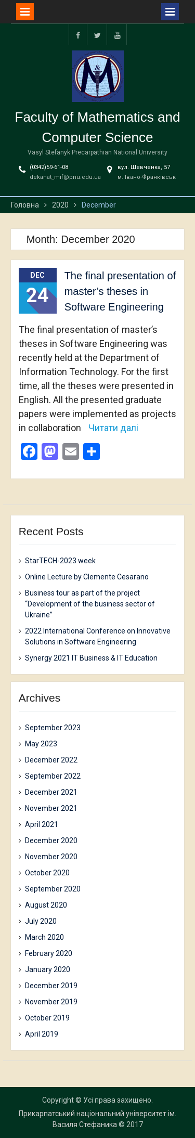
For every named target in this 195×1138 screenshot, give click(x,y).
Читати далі (113, 427)
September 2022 (53, 776)
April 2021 (41, 824)
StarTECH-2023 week (60, 561)
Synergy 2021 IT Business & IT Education (91, 658)
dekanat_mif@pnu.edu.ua (65, 177)
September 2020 (53, 889)
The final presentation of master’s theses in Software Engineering (120, 291)
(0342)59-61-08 (49, 167)
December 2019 (51, 985)
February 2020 (48, 953)
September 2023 (53, 727)
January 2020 (47, 969)
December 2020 (51, 840)
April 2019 (41, 1034)
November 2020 (51, 856)
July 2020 (41, 921)
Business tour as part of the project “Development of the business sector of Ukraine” (90, 604)
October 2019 (47, 1018)
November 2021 (51, 808)
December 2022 (51, 760)
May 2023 (41, 744)
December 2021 (51, 792)
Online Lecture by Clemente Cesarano (87, 577)
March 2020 (44, 937)
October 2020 (47, 873)
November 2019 (51, 1002)
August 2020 (46, 905)
